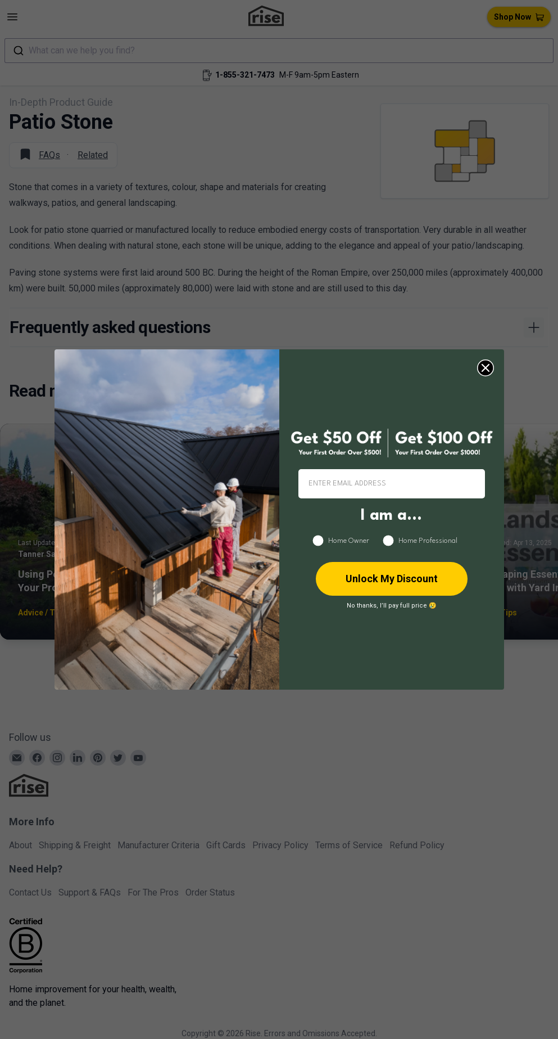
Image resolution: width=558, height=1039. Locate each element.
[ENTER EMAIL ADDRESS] (391, 484)
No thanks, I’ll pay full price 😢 (392, 605)
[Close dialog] (485, 367)
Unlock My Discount (392, 578)
